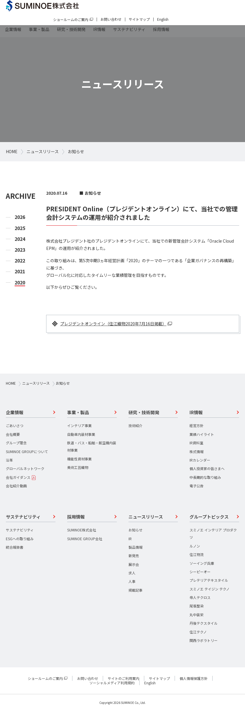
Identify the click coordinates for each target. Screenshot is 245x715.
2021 (20, 271)
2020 (20, 282)
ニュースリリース (43, 151)
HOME (12, 151)
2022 (20, 260)
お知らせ (76, 151)
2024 (20, 239)
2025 (20, 228)
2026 (20, 217)
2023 (20, 249)
